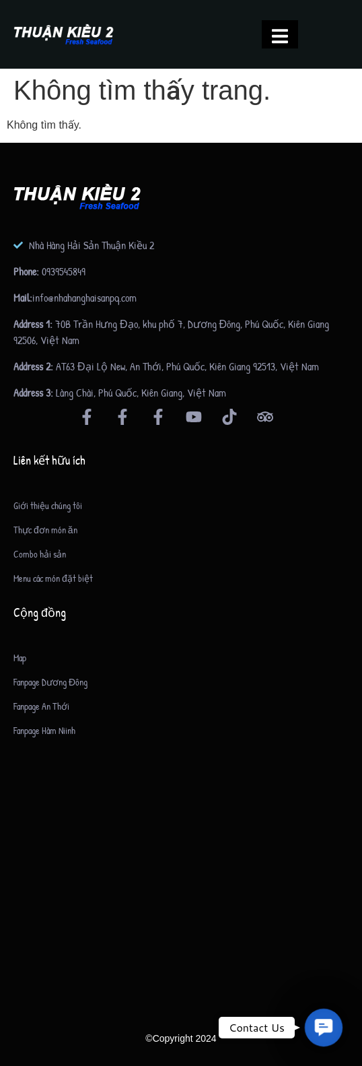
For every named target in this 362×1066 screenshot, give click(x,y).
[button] (323, 1027)
